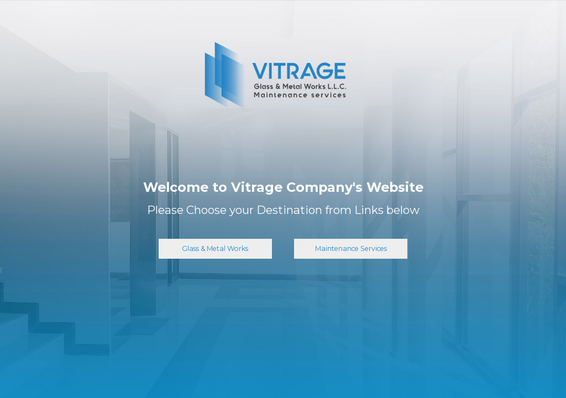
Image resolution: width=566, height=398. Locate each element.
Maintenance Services (351, 248)
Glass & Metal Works (215, 248)
